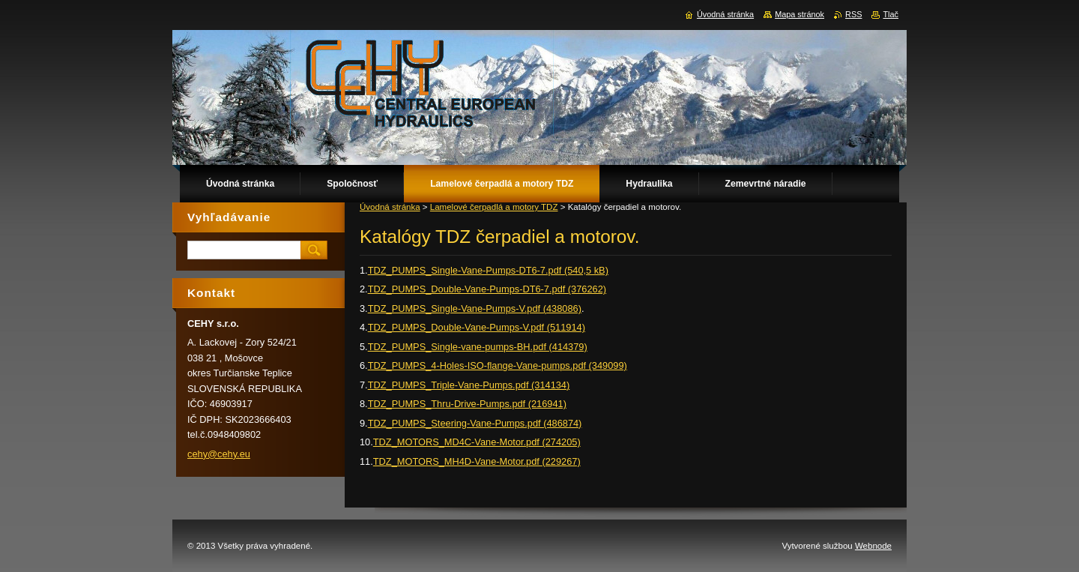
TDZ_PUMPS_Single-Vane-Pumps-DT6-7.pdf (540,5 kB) (488, 270)
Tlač (890, 14)
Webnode (873, 545)
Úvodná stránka (390, 206)
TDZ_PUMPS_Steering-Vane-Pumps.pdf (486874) (475, 423)
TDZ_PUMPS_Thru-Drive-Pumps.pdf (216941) (467, 403)
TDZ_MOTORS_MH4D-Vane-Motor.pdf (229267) (477, 461)
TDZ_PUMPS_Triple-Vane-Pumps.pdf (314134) (469, 385)
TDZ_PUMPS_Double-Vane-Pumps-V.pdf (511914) (476, 327)
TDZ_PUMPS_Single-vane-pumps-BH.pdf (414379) (477, 346)
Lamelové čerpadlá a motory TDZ (494, 206)
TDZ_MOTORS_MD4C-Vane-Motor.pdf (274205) (477, 442)
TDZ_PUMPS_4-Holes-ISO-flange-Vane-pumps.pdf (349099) (497, 365)
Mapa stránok (799, 14)
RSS (853, 14)
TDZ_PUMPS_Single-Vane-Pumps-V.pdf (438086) (474, 308)
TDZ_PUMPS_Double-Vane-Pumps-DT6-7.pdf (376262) (487, 289)
